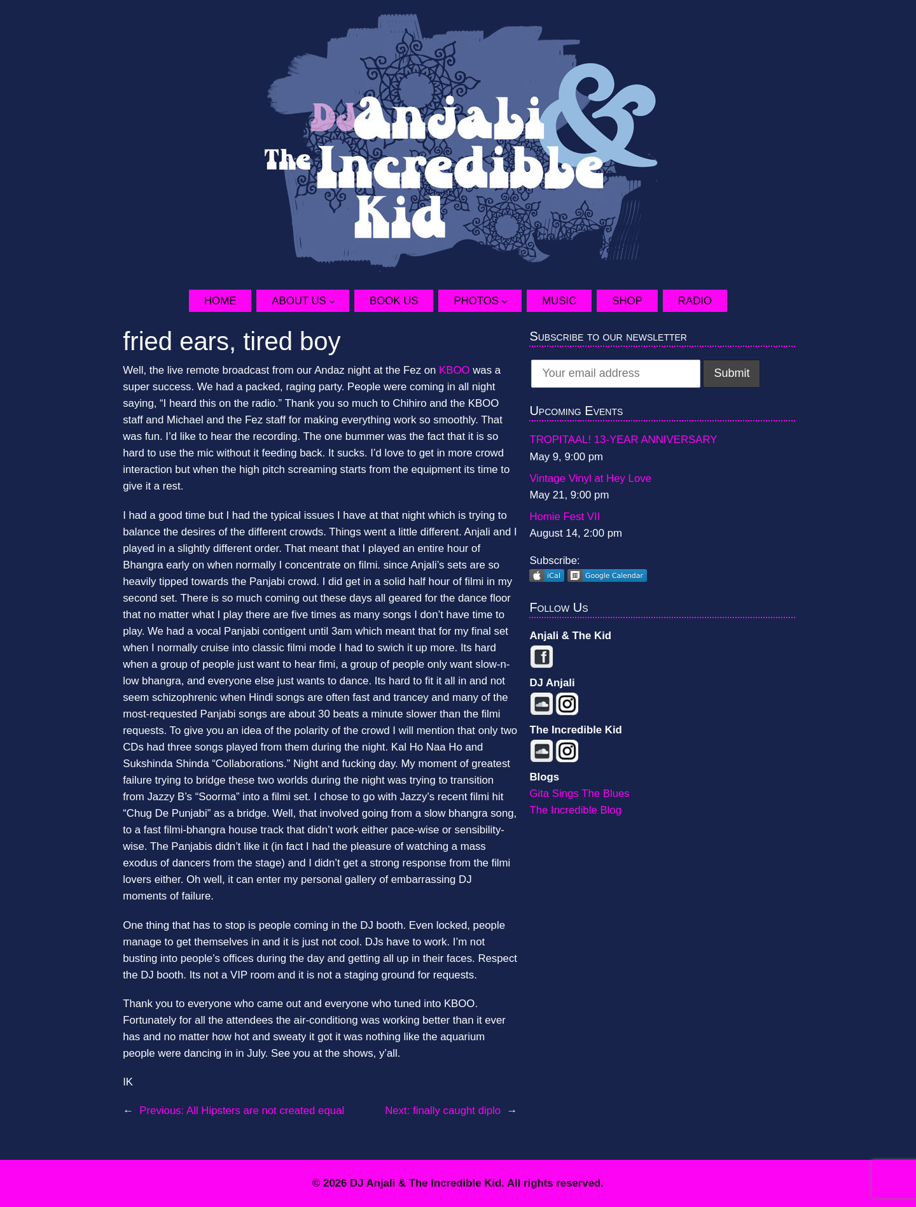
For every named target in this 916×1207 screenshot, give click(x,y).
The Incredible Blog (575, 810)
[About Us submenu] (339, 300)
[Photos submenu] (511, 300)
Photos (476, 301)
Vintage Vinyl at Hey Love (590, 478)
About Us (299, 301)
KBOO (454, 370)
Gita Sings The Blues (579, 793)
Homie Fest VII (564, 517)
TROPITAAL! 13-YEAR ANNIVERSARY (623, 440)
